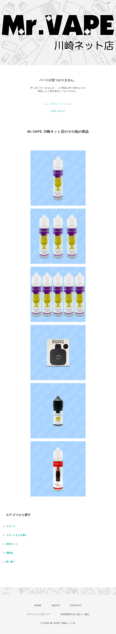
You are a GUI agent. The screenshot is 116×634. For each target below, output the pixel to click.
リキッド (10, 526)
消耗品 (9, 553)
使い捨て (10, 561)
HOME (37, 605)
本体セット (12, 544)
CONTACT (76, 605)
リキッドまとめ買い (16, 535)
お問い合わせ (58, 111)
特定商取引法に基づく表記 (75, 614)
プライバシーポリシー (39, 614)
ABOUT (56, 605)
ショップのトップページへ (58, 104)
